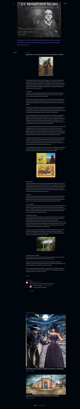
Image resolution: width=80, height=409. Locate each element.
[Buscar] (65, 3)
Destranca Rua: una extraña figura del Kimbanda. (45, 369)
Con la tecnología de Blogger (40, 405)
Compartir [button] (15, 52)
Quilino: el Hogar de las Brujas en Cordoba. (42, 396)
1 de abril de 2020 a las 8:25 (47, 285)
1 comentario (32, 370)
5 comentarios (32, 397)
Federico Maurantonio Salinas (38, 285)
